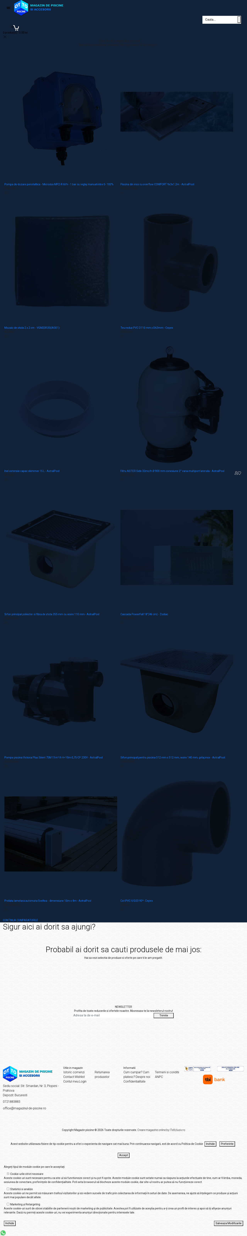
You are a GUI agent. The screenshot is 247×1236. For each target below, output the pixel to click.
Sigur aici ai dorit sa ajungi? (226, 929)
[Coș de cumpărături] (15, 29)
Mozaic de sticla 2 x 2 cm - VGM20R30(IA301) (31, 327)
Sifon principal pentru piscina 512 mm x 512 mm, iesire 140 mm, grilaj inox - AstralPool (172, 757)
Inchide (210, 1143)
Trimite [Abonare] (163, 1015)
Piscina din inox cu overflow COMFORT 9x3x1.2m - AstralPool (157, 184)
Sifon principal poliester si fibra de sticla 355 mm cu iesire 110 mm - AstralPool (51, 614)
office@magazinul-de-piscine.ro (24, 1108)
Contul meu (71, 1081)
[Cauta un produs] (239, 19)
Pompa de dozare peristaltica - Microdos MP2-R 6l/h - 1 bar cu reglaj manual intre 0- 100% (58, 184)
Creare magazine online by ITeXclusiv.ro (161, 1130)
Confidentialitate (134, 1081)
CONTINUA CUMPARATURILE (20, 920)
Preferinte (227, 1143)
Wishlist (80, 1077)
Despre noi (143, 1077)
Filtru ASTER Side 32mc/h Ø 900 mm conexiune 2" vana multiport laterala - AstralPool (172, 471)
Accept (123, 1155)
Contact (68, 1077)
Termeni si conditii (167, 1072)
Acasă (201, 929)
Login (82, 1081)
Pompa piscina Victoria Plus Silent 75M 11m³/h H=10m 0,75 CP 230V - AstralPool (53, 757)
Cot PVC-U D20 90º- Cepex (136, 900)
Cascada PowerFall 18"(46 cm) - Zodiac (144, 614)
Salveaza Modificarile (229, 1223)
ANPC (159, 1077)
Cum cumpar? (133, 1072)
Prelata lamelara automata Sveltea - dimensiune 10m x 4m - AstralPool (47, 900)
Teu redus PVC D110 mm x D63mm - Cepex (146, 327)
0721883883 (11, 1102)
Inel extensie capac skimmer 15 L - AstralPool (31, 471)
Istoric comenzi (74, 1072)
